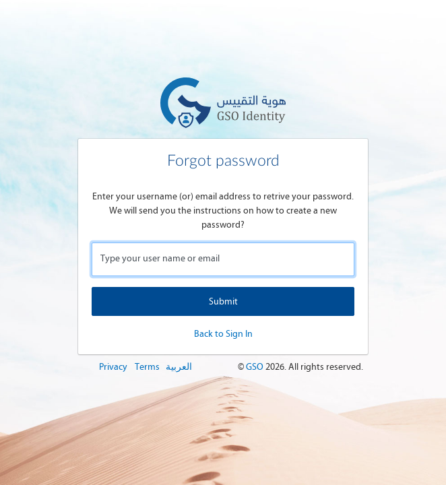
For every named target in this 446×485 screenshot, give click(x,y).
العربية (179, 367)
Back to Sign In (223, 334)
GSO (255, 367)
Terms (147, 367)
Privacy (113, 367)
